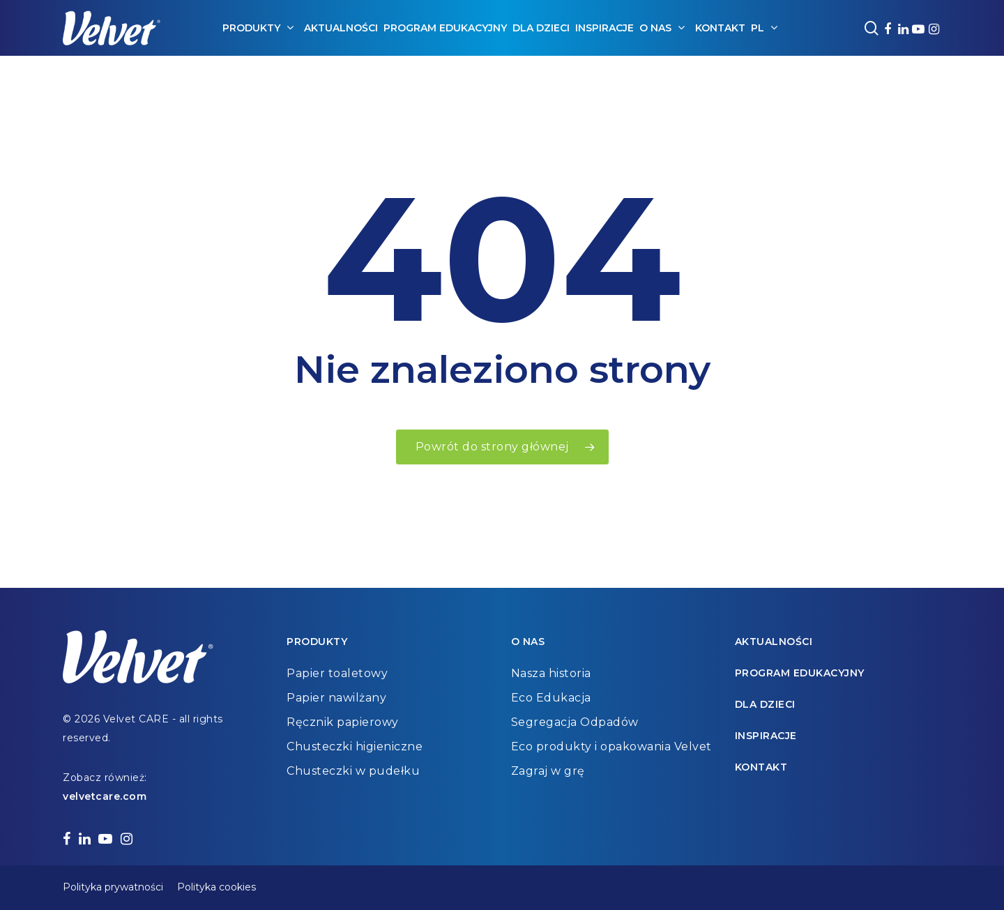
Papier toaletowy (337, 673)
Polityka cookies (216, 887)
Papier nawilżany (336, 697)
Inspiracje (766, 735)
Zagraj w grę (548, 771)
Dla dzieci (765, 704)
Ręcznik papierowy (343, 722)
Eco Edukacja (551, 697)
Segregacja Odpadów (575, 722)
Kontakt (761, 767)
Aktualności (774, 641)
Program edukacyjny (800, 673)
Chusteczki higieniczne (355, 746)
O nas (528, 641)
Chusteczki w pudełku (353, 771)
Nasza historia (551, 673)
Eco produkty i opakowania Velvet (611, 746)
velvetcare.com (104, 796)
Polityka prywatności (113, 887)
